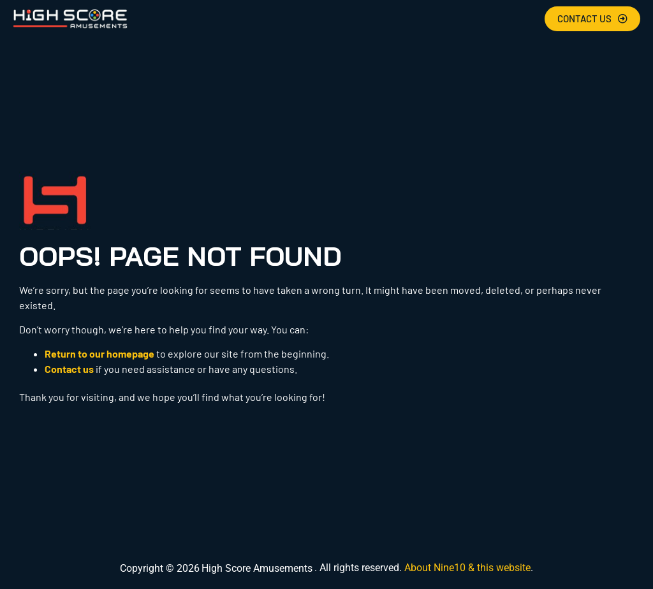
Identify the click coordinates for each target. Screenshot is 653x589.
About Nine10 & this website (467, 568)
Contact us (69, 369)
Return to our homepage (99, 353)
